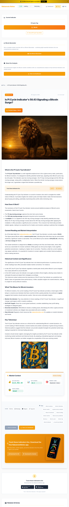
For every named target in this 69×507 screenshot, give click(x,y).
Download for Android (29, 446)
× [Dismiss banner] (67, 1)
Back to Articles (11, 419)
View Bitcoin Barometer (34, 53)
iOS (52, 188)
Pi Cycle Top (9, 94)
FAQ (64, 6)
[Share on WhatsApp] (18, 410)
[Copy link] (34, 410)
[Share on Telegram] (26, 410)
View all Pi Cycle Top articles (34, 32)
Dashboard (49, 6)
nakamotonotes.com (26, 234)
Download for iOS (14, 446)
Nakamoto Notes (8, 6)
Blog (58, 6)
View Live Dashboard (27, 419)
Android (58, 188)
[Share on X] (11, 410)
